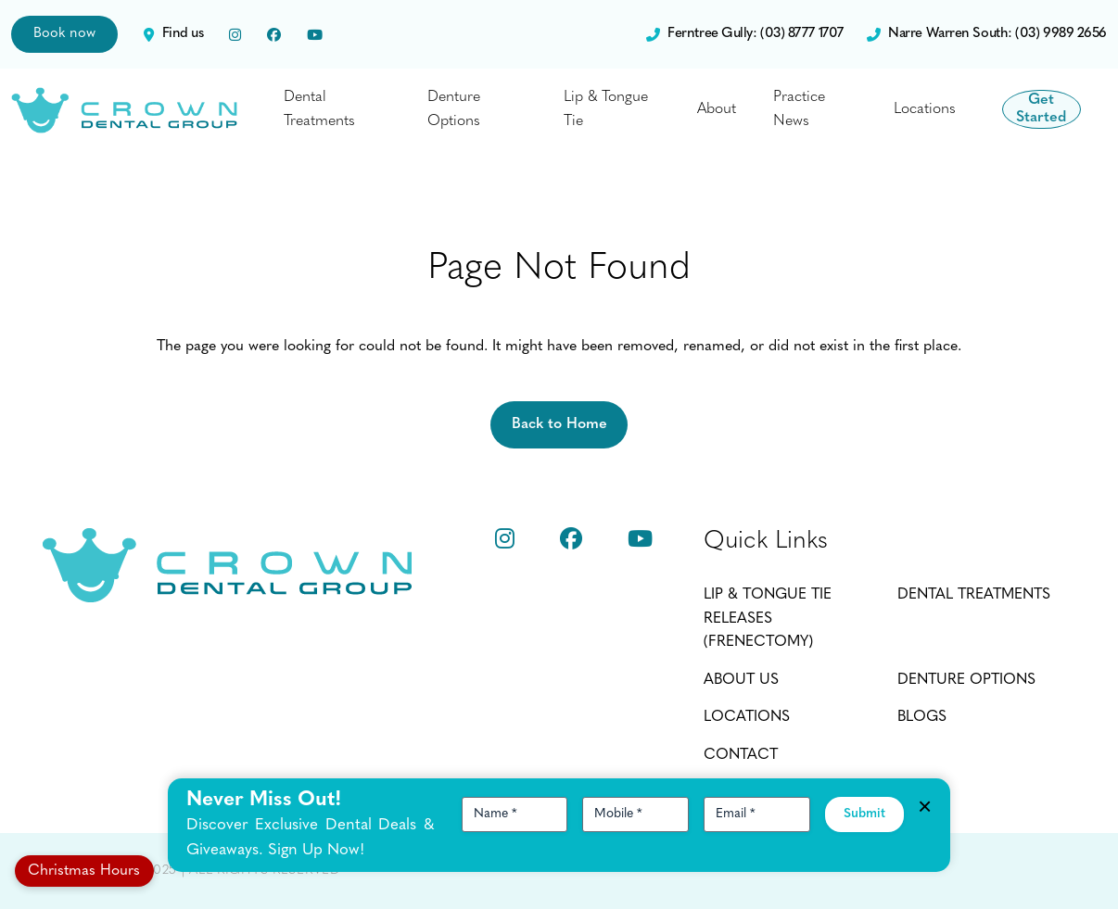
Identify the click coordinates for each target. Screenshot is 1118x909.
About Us (741, 680)
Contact (741, 755)
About (701, 109)
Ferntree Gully (745, 34)
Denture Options (448, 109)
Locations (905, 109)
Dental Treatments (319, 109)
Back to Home (559, 424)
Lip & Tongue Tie (595, 109)
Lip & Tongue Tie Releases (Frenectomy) (768, 618)
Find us (173, 34)
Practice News (784, 109)
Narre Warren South (987, 34)
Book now (64, 34)
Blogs (921, 717)
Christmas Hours (84, 871)
